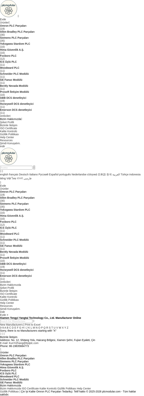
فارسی (28, 178)
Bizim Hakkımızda (10, 284)
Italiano (33, 174)
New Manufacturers (11, 324)
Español (53, 174)
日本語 (102, 174)
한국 (109, 174)
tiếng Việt (5, 178)
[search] (34, 167)
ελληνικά (92, 174)
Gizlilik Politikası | (10, 391)
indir (2, 146)
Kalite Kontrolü (8, 131)
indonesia (135, 174)
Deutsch (23, 174)
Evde (3, 19)
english (4, 174)
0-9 (2, 327)
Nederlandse (79, 174)
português (65, 174)
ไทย (14, 178)
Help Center (7, 137)
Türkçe (125, 174)
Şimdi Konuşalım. (10, 143)
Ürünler (4, 22)
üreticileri (5, 115)
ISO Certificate (8, 128)
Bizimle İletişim (8, 125)
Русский (43, 174)
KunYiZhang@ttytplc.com (19, 343)
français (13, 174)
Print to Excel (32, 324)
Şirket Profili (7, 122)
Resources (6, 140)
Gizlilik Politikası (9, 134)
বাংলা (20, 178)
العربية (116, 174)
